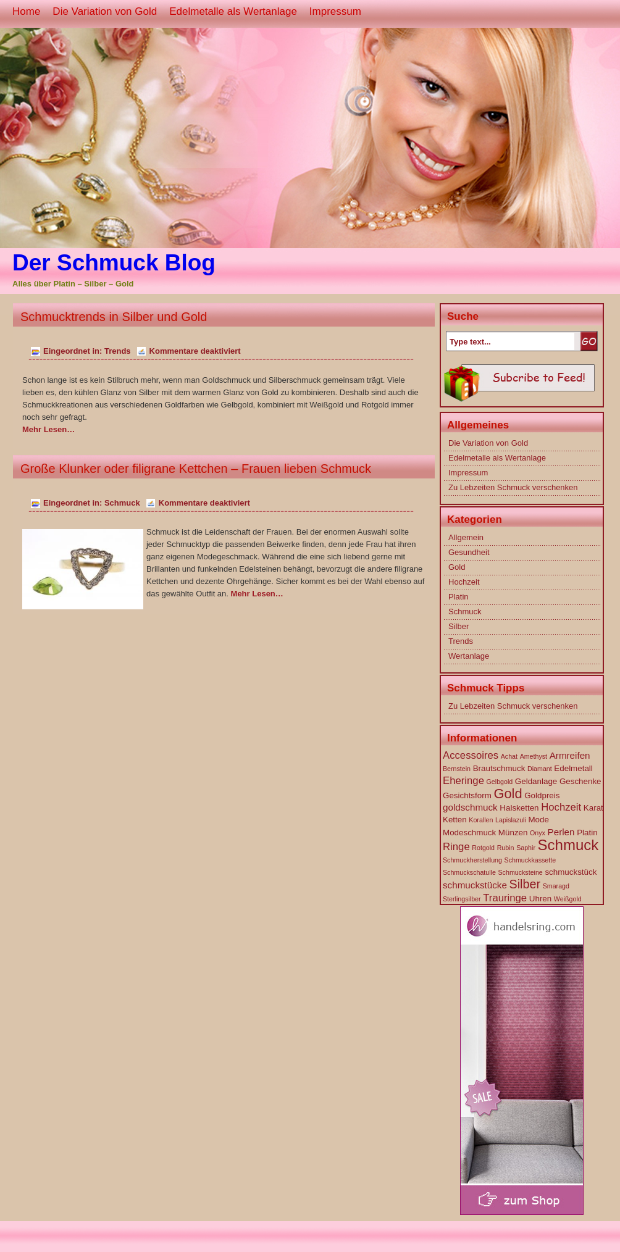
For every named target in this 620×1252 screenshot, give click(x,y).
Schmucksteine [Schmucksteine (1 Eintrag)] (520, 872)
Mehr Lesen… (48, 429)
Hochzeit (464, 581)
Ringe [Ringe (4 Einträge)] (456, 847)
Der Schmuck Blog (114, 262)
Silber (458, 626)
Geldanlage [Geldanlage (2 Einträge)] (536, 781)
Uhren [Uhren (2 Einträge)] (540, 898)
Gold (456, 567)
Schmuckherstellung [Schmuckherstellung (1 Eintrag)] (472, 860)
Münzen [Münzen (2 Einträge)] (513, 832)
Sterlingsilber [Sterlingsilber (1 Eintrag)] (462, 899)
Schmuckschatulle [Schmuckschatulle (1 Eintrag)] (469, 872)
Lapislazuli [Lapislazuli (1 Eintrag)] (510, 820)
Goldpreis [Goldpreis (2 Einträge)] (541, 795)
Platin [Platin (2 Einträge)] (587, 832)
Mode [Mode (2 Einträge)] (538, 819)
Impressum (335, 11)
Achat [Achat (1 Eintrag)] (509, 756)
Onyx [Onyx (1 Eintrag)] (537, 833)
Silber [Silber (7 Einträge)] (525, 884)
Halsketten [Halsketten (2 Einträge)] (519, 807)
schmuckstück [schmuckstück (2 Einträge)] (571, 872)
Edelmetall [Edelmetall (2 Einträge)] (573, 768)
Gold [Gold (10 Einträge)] (507, 793)
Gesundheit (469, 552)
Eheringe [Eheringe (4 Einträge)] (463, 781)
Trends (117, 351)
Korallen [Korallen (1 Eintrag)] (481, 820)
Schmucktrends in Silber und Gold (113, 316)
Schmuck (122, 502)
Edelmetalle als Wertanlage (233, 11)
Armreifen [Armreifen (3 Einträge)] (570, 755)
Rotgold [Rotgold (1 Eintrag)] (483, 847)
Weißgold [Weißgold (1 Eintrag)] (568, 899)
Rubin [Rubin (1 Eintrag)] (505, 847)
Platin (458, 596)
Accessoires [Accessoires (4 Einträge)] (470, 755)
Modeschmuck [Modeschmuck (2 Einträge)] (469, 832)
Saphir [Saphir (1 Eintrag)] (525, 847)
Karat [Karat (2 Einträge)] (593, 807)
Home (26, 11)
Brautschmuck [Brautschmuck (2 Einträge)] (499, 768)
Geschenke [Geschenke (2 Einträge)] (580, 781)
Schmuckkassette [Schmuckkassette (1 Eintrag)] (530, 860)
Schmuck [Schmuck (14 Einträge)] (568, 845)
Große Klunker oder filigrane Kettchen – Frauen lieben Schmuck (195, 468)
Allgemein (466, 537)
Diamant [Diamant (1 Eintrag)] (539, 768)
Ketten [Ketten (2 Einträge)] (455, 819)
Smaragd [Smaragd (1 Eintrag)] (556, 886)
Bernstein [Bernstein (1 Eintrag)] (457, 768)
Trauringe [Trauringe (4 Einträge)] (505, 898)
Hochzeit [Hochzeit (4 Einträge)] (561, 807)
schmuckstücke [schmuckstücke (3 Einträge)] (475, 885)
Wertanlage (468, 656)
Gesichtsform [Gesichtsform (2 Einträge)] (467, 795)
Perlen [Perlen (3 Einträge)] (561, 832)
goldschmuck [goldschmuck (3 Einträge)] (470, 807)
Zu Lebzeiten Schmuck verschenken (513, 487)
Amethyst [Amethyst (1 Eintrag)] (533, 756)
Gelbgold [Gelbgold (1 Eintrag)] (500, 781)
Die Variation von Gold (104, 11)
